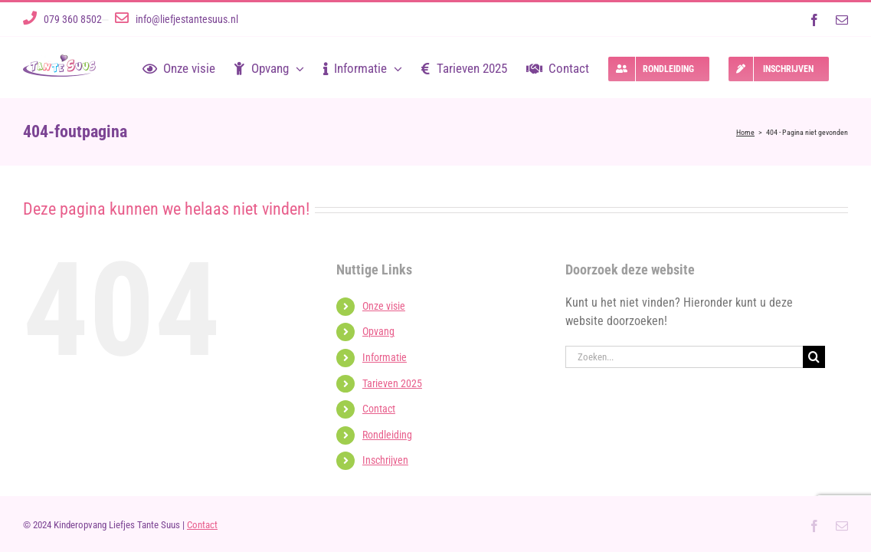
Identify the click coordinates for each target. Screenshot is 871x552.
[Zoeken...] (684, 357)
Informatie (384, 357)
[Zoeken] (814, 357)
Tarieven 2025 (392, 383)
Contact (378, 408)
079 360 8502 (73, 19)
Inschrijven (385, 460)
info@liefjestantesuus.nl (187, 19)
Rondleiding (387, 435)
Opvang (378, 331)
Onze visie (383, 306)
